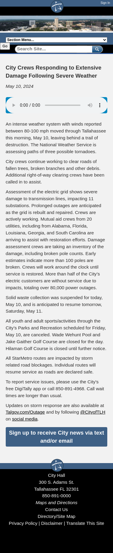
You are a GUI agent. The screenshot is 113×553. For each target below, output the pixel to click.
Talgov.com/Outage (25, 412)
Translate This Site (85, 523)
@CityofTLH (92, 412)
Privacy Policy (23, 523)
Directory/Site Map (56, 516)
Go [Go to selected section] (5, 46)
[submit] (96, 49)
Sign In (105, 2)
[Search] (51, 49)
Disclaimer (51, 523)
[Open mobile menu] (104, 10)
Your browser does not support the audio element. (57, 105)
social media (25, 418)
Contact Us (56, 509)
